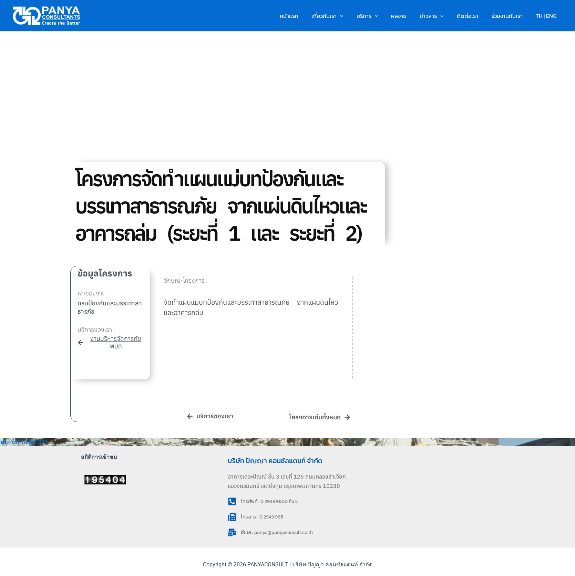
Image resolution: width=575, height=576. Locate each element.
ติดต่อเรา (472, 16)
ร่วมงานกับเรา (510, 16)
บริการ (379, 16)
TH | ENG (547, 16)
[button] (353, 16)
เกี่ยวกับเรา (341, 16)
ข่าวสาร (439, 16)
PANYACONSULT (119, 15)
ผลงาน (408, 16)
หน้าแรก (304, 16)
